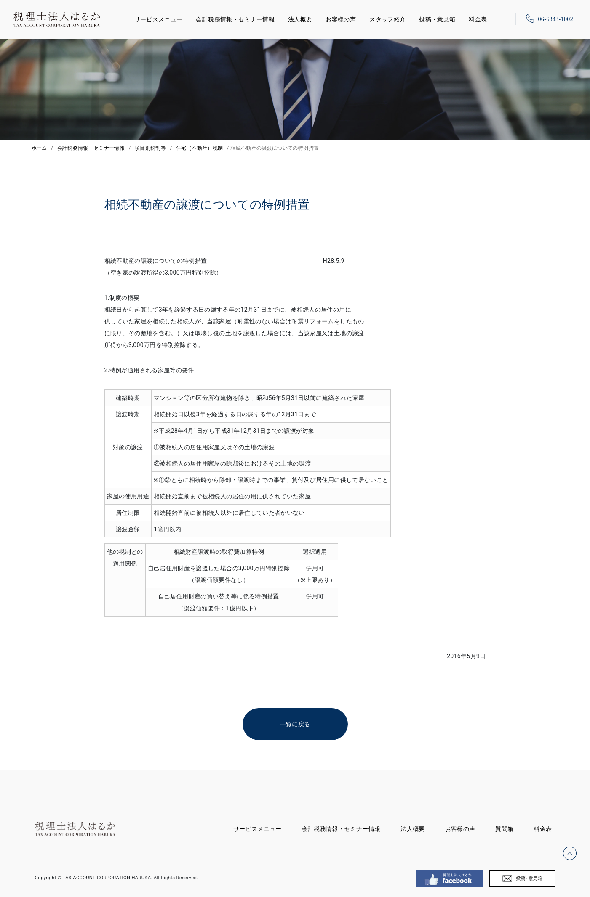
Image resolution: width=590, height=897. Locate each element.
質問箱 (504, 829)
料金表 (478, 19)
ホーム (39, 148)
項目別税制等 (150, 148)
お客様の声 (341, 19)
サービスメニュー (158, 18)
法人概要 (300, 19)
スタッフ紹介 (387, 19)
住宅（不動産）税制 (199, 148)
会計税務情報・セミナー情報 (235, 19)
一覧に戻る (295, 724)
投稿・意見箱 (437, 19)
